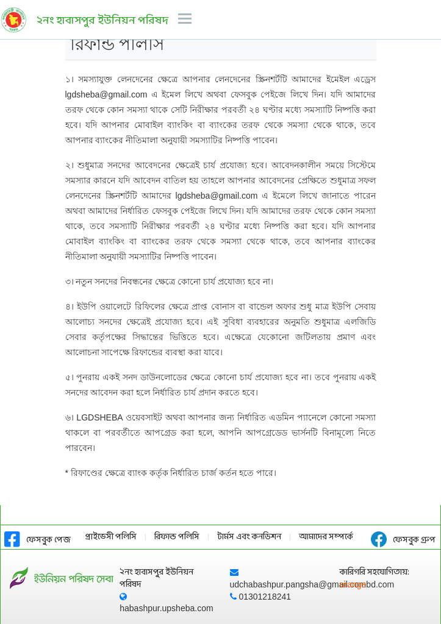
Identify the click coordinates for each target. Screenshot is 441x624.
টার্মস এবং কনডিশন (249, 537)
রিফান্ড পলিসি (176, 537)
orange (367, 584)
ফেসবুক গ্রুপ (403, 540)
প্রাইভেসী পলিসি (111, 537)
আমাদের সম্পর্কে (326, 537)
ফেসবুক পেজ (37, 540)
